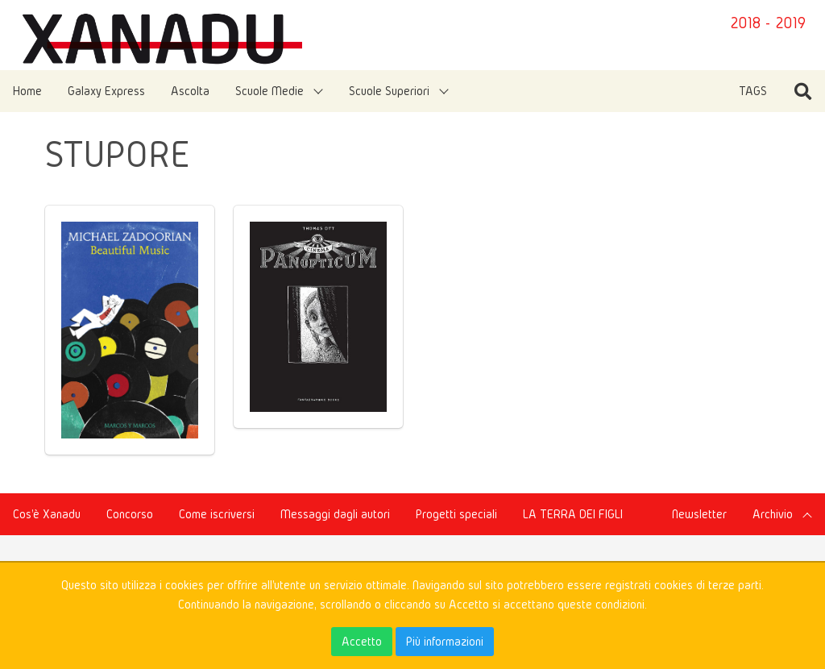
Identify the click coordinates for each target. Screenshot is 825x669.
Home (27, 91)
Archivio (772, 514)
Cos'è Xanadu (47, 514)
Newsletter (699, 514)
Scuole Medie (269, 91)
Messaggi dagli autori (335, 514)
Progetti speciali (456, 514)
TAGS (753, 91)
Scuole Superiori (389, 91)
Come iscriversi (217, 514)
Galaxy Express (106, 91)
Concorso (129, 514)
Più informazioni (444, 641)
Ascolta (190, 91)
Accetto (362, 641)
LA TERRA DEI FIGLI (573, 514)
